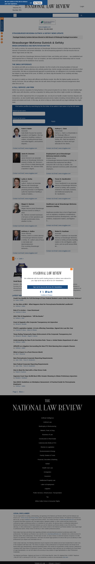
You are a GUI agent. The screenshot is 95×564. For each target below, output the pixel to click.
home (51, 292)
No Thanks (37, 3)
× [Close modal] (71, 269)
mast (46, 292)
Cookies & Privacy (46, 295)
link (49, 292)
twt (43, 292)
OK (31, 3)
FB (40, 292)
